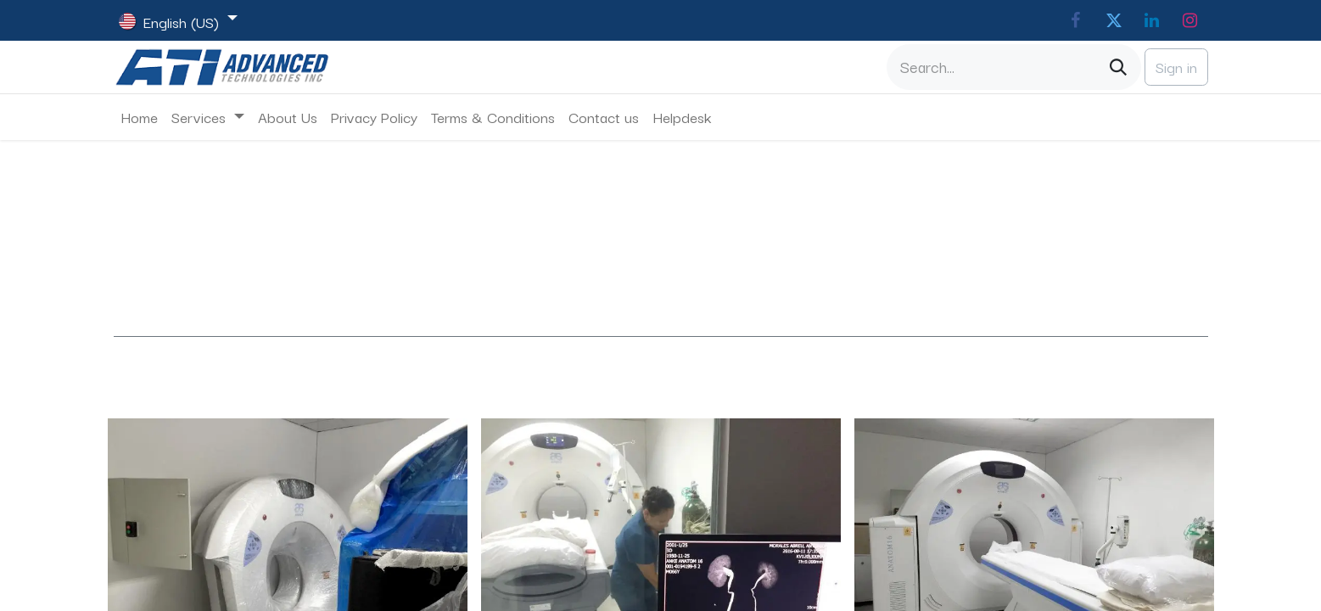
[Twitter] (1114, 20)
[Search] (1118, 67)
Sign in (1176, 66)
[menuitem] (139, 117)
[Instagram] (1190, 20)
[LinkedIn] (1152, 20)
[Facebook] (1076, 20)
